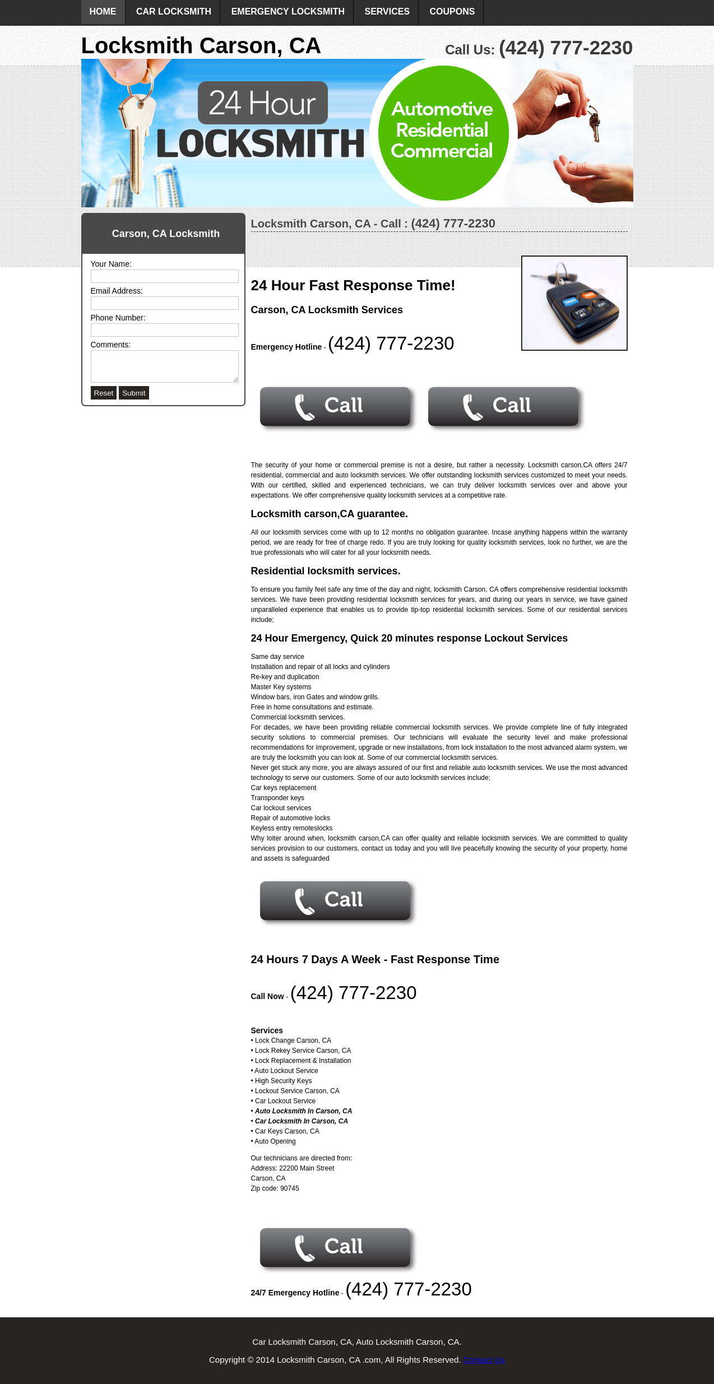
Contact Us (484, 1359)
